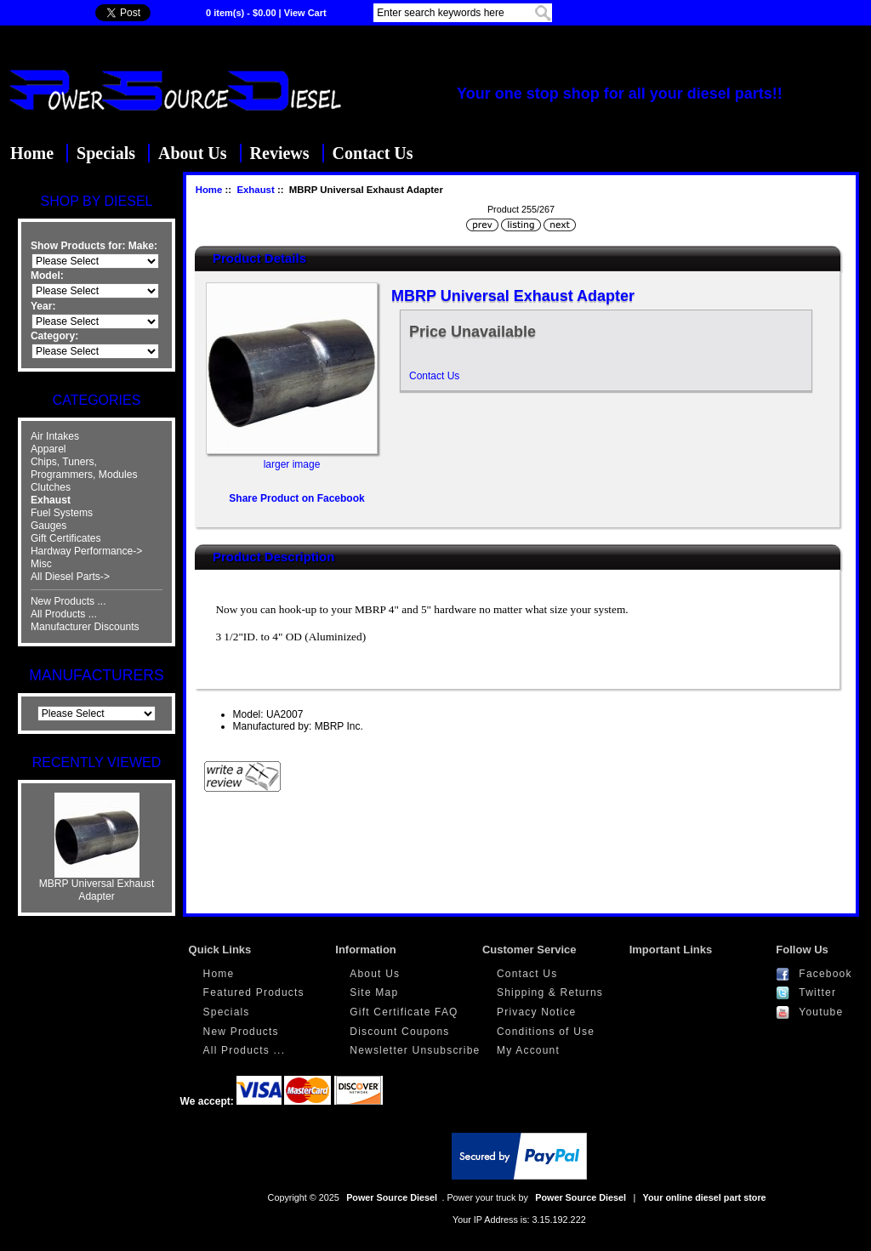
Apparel (48, 449)
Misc (41, 564)
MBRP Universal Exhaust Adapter (97, 885)
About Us (192, 153)
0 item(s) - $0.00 (241, 13)
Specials (106, 153)
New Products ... (68, 601)
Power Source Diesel (391, 1197)
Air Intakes (55, 436)
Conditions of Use (546, 1032)
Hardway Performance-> (86, 551)
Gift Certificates (66, 538)
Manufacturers (96, 675)
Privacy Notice (537, 1012)
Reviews (280, 153)
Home (32, 153)
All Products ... (64, 614)
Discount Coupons (399, 1032)
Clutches (51, 487)
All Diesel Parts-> (70, 577)
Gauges (48, 526)
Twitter (817, 992)
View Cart (305, 13)
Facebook (825, 974)
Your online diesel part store (704, 1197)
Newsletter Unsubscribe (415, 1050)
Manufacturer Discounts (85, 627)
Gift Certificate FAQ (404, 1012)
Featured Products (254, 992)
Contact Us (373, 153)
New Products (241, 1032)
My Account (528, 1050)
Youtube (821, 1012)
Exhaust (255, 190)
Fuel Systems (62, 513)
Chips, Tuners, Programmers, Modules (84, 468)
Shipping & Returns (550, 992)
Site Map (374, 992)
